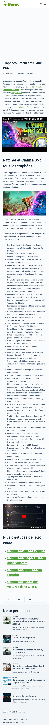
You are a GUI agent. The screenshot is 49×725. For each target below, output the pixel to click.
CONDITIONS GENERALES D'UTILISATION (15, 719)
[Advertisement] (24, 33)
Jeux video (29, 74)
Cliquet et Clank (25, 107)
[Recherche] (41, 4)
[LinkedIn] (40, 599)
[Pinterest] (30, 599)
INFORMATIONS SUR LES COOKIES (13, 722)
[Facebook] (8, 599)
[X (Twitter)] (19, 599)
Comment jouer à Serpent (26, 551)
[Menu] (45, 4)
